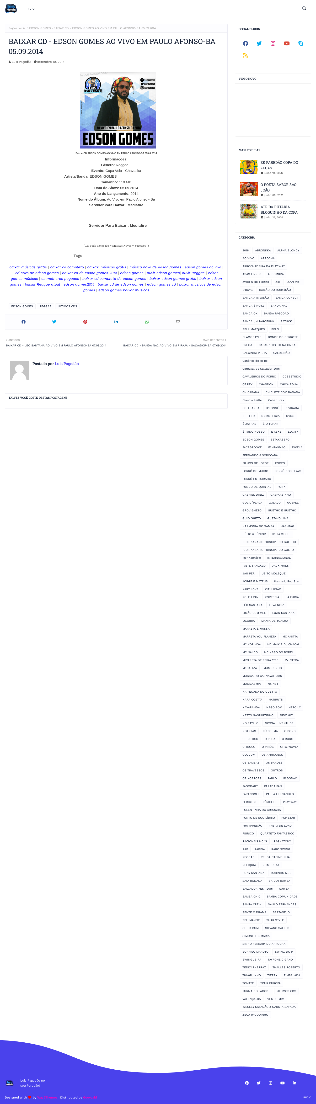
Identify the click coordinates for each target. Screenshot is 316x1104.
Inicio (307, 1097)
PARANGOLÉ (251, 794)
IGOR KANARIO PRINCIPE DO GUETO (268, 550)
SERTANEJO (281, 912)
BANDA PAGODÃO (276, 313)
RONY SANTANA (253, 873)
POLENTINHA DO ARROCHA (261, 810)
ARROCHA (268, 258)
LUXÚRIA (248, 620)
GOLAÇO (275, 502)
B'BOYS (247, 290)
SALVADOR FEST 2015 (257, 888)
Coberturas (276, 400)
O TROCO (248, 746)
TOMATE (248, 983)
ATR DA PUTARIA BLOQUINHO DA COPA (279, 209)
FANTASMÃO (276, 447)
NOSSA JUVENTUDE (279, 723)
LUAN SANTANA (283, 613)
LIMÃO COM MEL (254, 613)
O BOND (290, 731)
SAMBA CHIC (251, 896)
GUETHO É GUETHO (282, 510)
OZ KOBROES (251, 778)
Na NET (273, 683)
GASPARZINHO (280, 494)
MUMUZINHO (272, 668)
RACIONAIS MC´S (254, 841)
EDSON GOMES (40, 28)
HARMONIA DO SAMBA (258, 526)
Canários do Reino (255, 360)
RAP (245, 849)
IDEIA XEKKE (281, 534)
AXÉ (278, 282)
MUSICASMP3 (251, 683)
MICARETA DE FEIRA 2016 (260, 660)
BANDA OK (249, 313)
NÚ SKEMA (270, 731)
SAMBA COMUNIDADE (282, 896)
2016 (245, 250)
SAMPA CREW (252, 904)
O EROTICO (250, 739)
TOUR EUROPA (270, 983)
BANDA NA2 (279, 305)
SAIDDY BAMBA (279, 880)
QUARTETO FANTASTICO (277, 833)
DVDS (290, 416)
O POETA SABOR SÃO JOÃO (278, 187)
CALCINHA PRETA (254, 353)
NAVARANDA (251, 707)
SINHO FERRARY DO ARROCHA (263, 943)
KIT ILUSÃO (273, 589)
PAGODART (250, 786)
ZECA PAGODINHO (255, 1014)
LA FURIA (292, 597)
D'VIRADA (292, 408)
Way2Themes (47, 1097)
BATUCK (286, 321)
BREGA (247, 345)
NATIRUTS (276, 699)
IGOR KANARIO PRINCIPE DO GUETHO (269, 542)
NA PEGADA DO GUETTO (259, 691)
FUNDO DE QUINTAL (256, 486)
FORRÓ (280, 463)
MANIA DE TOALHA (274, 620)
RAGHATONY (282, 841)
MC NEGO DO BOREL (279, 652)
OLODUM (248, 754)
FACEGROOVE (252, 447)
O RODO (287, 739)
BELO (275, 329)
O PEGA (270, 739)
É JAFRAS (249, 423)
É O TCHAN (271, 423)
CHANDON (266, 384)
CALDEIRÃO (281, 353)
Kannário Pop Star (287, 581)
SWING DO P (284, 951)
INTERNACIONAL (279, 557)
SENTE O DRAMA (254, 912)
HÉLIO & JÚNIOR (254, 534)
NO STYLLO (250, 723)
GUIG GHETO (251, 518)
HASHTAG (287, 526)
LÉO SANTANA (252, 605)
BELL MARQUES (253, 329)
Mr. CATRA (292, 660)
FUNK (281, 486)
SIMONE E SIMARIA (256, 936)
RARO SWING (280, 849)
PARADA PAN (273, 786)
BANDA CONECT (286, 297)
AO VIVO (248, 258)
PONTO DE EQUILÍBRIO (258, 817)
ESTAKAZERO (280, 439)
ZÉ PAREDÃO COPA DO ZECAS (279, 165)
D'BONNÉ (272, 408)
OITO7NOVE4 (289, 746)
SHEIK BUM (250, 928)
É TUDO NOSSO (253, 431)
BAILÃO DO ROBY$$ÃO (275, 290)
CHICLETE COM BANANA (283, 392)
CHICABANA (250, 392)
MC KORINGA (251, 644)
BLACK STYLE (252, 337)
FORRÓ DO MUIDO (255, 471)
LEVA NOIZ (276, 605)
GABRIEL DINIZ (253, 494)
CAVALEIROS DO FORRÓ (259, 376)
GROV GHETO (252, 510)
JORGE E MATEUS (255, 581)
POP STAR (288, 817)
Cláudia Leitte (252, 400)
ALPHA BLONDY (288, 250)
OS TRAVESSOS (253, 770)
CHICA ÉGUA (289, 384)
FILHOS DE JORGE (255, 463)
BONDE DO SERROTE (283, 337)
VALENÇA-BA (251, 999)
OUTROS (277, 770)
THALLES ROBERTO (286, 967)
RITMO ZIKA (270, 865)
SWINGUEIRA (251, 959)
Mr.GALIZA (249, 668)
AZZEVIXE (294, 282)
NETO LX (295, 707)
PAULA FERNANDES (280, 794)
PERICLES (249, 802)
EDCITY (293, 431)
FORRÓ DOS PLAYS (288, 471)
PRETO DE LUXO (280, 825)
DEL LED (248, 416)
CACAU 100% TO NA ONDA (277, 345)
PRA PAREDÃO (252, 825)
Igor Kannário (251, 557)
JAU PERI (249, 573)
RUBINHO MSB (281, 873)
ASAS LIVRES (251, 274)
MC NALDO (250, 652)
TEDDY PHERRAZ (254, 967)
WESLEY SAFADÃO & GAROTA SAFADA (269, 1006)
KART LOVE (250, 589)
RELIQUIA (249, 865)
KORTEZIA (272, 597)
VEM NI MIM (275, 999)
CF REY (247, 384)
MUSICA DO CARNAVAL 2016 (262, 676)
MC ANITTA (290, 636)
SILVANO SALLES (277, 928)
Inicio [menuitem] (30, 8)
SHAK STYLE (275, 920)
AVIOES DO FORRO (255, 282)
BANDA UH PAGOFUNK (258, 321)
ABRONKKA (263, 250)
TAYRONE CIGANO (280, 959)
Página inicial (18, 28)
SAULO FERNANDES (282, 904)
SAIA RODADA (252, 880)
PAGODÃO (290, 778)
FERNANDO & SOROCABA (260, 455)
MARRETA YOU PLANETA (259, 636)
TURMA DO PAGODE (256, 991)
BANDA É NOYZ (253, 305)
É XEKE (276, 431)
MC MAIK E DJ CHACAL (283, 644)
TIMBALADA (292, 975)
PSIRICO (248, 833)
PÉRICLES (270, 802)
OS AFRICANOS (272, 754)
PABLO (272, 778)
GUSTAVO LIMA (278, 518)
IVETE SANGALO (254, 565)
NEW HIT (286, 715)
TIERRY (272, 975)
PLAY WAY (290, 802)
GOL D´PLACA (252, 502)
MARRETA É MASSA (256, 628)
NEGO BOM (274, 707)
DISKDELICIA (270, 416)
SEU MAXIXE (251, 920)
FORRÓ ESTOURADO (256, 479)
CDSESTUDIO (292, 376)
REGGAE (45, 306)
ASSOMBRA (276, 274)
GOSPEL (293, 502)
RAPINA (259, 849)
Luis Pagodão (22, 62)
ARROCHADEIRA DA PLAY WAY (263, 266)
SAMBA (284, 888)
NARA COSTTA (252, 699)
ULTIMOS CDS (67, 306)
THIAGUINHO (251, 975)
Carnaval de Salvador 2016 (261, 368)
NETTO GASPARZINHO (257, 715)
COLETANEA (250, 408)
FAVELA (297, 447)
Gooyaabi (90, 1097)
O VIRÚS (268, 746)
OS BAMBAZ (250, 762)
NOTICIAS (249, 731)
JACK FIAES (280, 565)
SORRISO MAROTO (255, 951)
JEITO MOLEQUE (274, 573)
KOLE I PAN (250, 597)
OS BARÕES (274, 762)
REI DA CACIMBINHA (275, 857)
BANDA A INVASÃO (255, 297)
